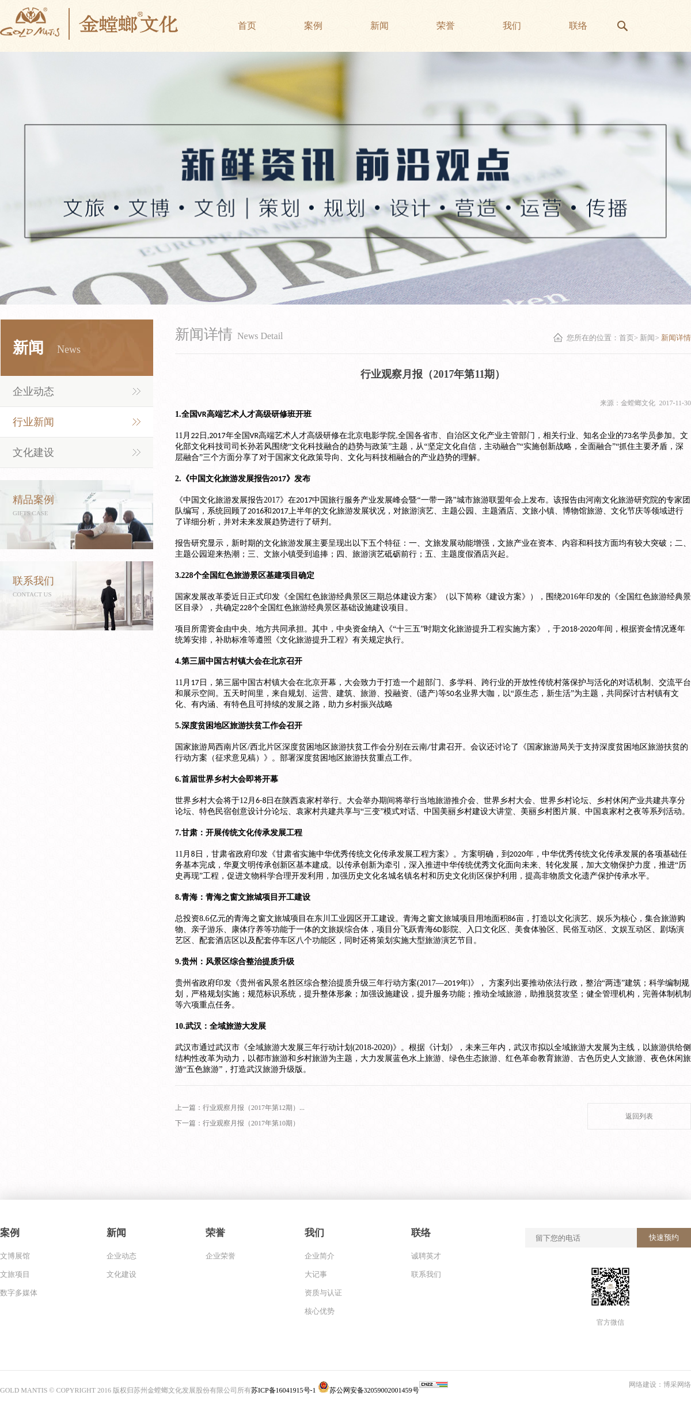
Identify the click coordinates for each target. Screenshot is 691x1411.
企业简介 (320, 1256)
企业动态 (33, 391)
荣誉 (215, 1233)
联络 (421, 1233)
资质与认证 (323, 1292)
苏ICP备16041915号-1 (284, 1390)
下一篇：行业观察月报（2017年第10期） (237, 1123)
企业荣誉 (221, 1256)
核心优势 (320, 1311)
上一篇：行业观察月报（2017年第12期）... (240, 1108)
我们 (314, 1233)
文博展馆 (15, 1256)
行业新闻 (33, 422)
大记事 (316, 1274)
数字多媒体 (18, 1292)
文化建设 (33, 452)
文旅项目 (15, 1274)
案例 (10, 1233)
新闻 (647, 337)
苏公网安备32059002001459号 (368, 1390)
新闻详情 (676, 337)
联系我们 (426, 1274)
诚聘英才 (426, 1256)
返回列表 (639, 1116)
